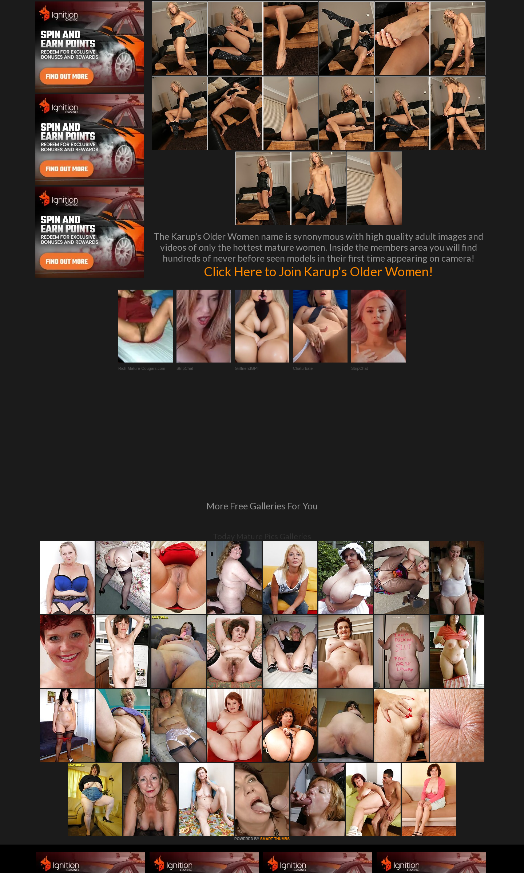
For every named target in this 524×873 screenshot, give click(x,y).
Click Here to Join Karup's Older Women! (318, 271)
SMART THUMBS (275, 739)
